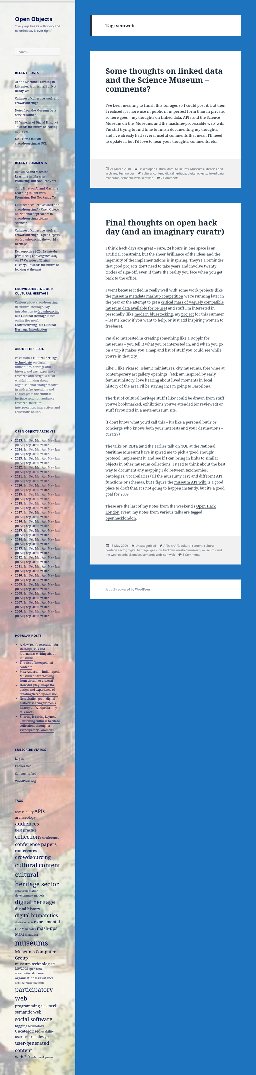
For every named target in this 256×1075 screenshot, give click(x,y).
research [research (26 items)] (49, 1005)
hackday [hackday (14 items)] (30, 929)
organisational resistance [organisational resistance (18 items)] (34, 978)
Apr (44, 521)
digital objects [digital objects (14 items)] (24, 922)
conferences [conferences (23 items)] (26, 850)
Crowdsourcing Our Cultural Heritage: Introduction (35, 327)
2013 (18, 548)
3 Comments (191, 554)
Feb (31, 458)
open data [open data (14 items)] (35, 968)
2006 (18, 611)
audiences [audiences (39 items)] (27, 823)
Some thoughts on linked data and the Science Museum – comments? (164, 80)
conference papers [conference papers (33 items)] (36, 844)
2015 (18, 530)
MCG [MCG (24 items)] (19, 934)
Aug (22, 463)
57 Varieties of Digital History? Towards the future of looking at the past (36, 127)
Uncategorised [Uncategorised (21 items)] (27, 1031)
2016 (18, 521)
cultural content (153, 173)
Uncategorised (146, 546)
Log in (19, 758)
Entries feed (23, 766)
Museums (182, 169)
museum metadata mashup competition (147, 296)
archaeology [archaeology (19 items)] (25, 817)
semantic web (130, 178)
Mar (38, 440)
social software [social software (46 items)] (33, 1019)
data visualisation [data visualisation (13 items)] (26, 891)
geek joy (156, 550)
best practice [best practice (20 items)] (26, 830)
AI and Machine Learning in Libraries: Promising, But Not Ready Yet (35, 86)
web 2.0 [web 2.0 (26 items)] (22, 1057)
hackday (169, 550)
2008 (18, 593)
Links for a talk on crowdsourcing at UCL (30, 141)
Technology (126, 173)
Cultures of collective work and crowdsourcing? (37, 100)
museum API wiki (190, 482)
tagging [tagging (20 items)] (21, 1026)
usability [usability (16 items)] (47, 1031)
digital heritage (175, 173)
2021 (18, 476)
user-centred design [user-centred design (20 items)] (32, 1036)
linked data (216, 173)
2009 (18, 584)
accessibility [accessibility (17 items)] (24, 812)
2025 (18, 440)
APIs (167, 546)
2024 (18, 449)
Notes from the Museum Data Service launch (35, 112)
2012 (18, 557)
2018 (18, 503)
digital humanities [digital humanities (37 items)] (36, 915)
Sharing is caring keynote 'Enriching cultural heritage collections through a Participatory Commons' (40, 723)
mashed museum (188, 550)
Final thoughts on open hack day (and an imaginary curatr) (165, 227)
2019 (18, 494)
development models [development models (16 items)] (29, 895)
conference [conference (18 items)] (50, 837)
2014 (18, 539)
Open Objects (33, 18)
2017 (18, 512)
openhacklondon (121, 518)
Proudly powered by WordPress (128, 589)
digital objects (197, 173)
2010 (18, 575)
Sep (28, 454)
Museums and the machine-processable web (175, 123)
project (187, 314)
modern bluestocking (153, 314)
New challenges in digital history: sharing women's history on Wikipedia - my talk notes (38, 705)
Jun (57, 449)
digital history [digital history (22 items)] (27, 908)
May (51, 476)
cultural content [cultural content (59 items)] (37, 865)
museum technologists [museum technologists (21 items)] (35, 963)
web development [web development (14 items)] (42, 1057)
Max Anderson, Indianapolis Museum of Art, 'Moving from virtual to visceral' (40, 676)
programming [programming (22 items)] (27, 1005)
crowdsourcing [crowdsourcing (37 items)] (33, 857)
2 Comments (169, 178)
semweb (147, 178)
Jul (17, 499)
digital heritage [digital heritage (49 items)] (35, 902)
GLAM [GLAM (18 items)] (19, 928)
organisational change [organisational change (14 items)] (29, 973)
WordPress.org (25, 781)
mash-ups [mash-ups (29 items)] (47, 928)
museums (112, 178)
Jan (26, 449)
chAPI (175, 546)
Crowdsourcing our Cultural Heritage (37, 313)
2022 (18, 467)
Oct (34, 445)
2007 (18, 602)
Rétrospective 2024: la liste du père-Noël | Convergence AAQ (36, 253)
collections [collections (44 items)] (28, 836)
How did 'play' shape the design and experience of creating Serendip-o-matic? (39, 689)
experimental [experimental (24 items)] (47, 921)
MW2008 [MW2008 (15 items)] (21, 968)
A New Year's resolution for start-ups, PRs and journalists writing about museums (39, 651)
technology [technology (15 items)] (36, 1026)
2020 (18, 485)
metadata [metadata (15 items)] (31, 934)
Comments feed (25, 774)
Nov (40, 463)
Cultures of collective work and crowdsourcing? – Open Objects (37, 207)
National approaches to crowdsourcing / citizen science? (34, 218)
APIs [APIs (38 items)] (39, 811)
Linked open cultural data (156, 169)
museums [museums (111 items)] (31, 943)
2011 (18, 566)
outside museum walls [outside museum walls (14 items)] (29, 983)
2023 (18, 458)
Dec (46, 490)
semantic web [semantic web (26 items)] (28, 1012)
